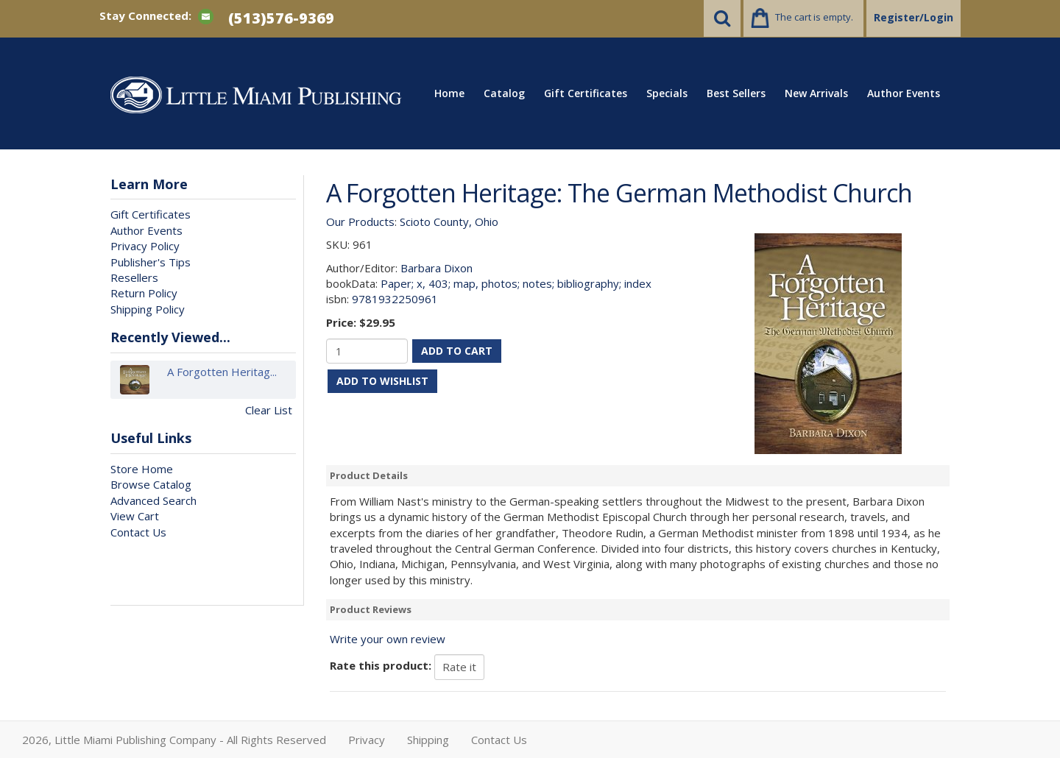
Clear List (268, 410)
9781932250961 (395, 298)
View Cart (134, 516)
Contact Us (138, 532)
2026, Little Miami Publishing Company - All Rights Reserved (174, 739)
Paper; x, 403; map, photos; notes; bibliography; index (516, 283)
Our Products (360, 221)
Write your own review (387, 638)
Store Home (141, 468)
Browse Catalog (150, 484)
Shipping (428, 739)
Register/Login (913, 17)
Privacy (366, 739)
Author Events (903, 93)
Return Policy (143, 293)
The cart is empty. (814, 17)
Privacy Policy (145, 245)
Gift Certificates (585, 93)
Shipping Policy (147, 309)
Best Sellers (736, 93)
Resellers (134, 277)
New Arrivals (816, 93)
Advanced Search (153, 500)
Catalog (504, 93)
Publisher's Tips (150, 262)
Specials (667, 93)
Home (449, 93)
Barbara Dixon (436, 268)
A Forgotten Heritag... (222, 379)
